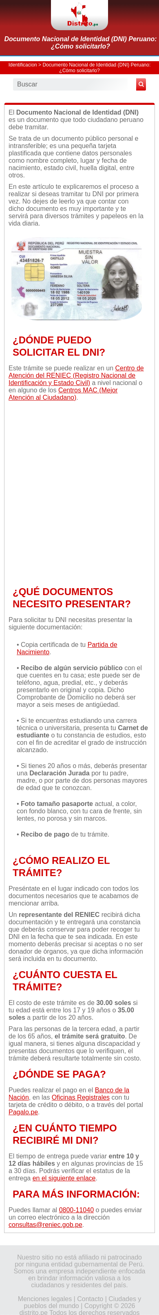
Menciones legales (45, 1298)
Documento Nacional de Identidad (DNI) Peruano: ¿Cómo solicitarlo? (80, 42)
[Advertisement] (79, 492)
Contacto (90, 1298)
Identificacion (23, 65)
